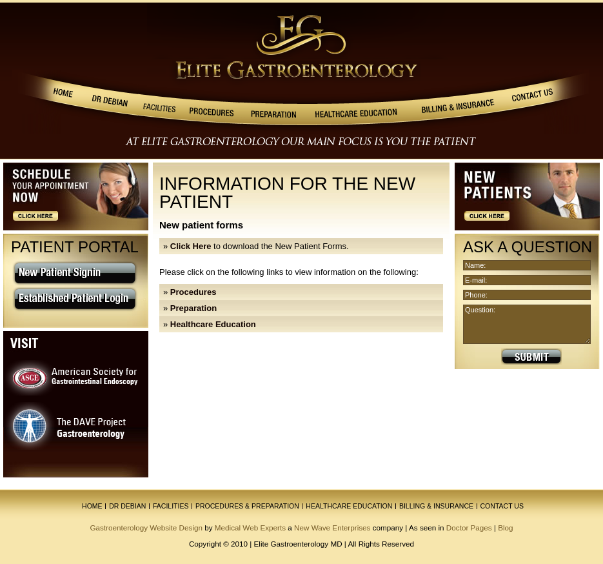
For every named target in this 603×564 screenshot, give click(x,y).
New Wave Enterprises (332, 527)
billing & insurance (436, 506)
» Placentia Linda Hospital (513, 462)
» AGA (473, 405)
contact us (502, 506)
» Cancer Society (495, 433)
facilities (171, 506)
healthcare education (349, 506)
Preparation (193, 308)
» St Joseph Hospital (502, 447)
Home (92, 506)
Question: (527, 324)
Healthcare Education (213, 324)
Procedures (193, 292)
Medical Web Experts (250, 527)
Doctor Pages (469, 527)
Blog (505, 527)
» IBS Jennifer (489, 419)
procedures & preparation (247, 506)
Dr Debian (127, 506)
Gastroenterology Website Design (146, 527)
